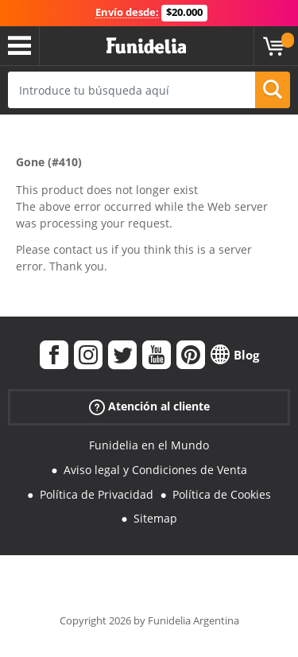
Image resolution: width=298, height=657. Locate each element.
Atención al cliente (149, 406)
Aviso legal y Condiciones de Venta (155, 469)
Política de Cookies (221, 494)
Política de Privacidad (96, 494)
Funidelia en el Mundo (149, 445)
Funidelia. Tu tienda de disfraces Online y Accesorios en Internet (146, 46)
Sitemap (155, 518)
